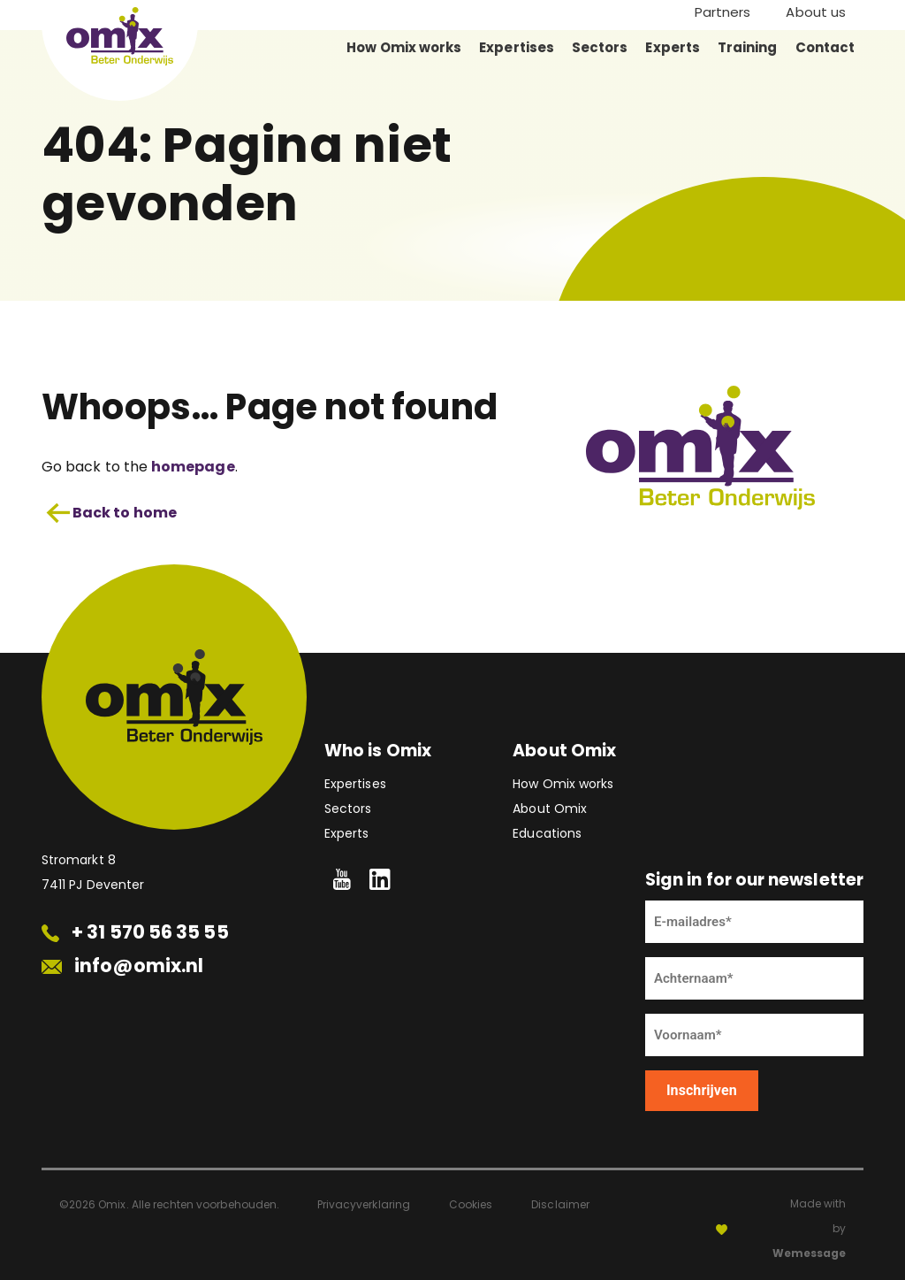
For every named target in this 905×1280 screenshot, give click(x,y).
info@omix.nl (122, 965)
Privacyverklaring (363, 1204)
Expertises (516, 47)
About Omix (550, 808)
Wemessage (809, 1253)
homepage (193, 466)
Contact (825, 47)
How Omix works (403, 47)
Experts (672, 47)
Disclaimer (560, 1204)
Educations (547, 833)
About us (816, 12)
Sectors (600, 47)
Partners (723, 12)
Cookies (470, 1204)
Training (748, 47)
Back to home (111, 513)
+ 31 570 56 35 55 (135, 932)
